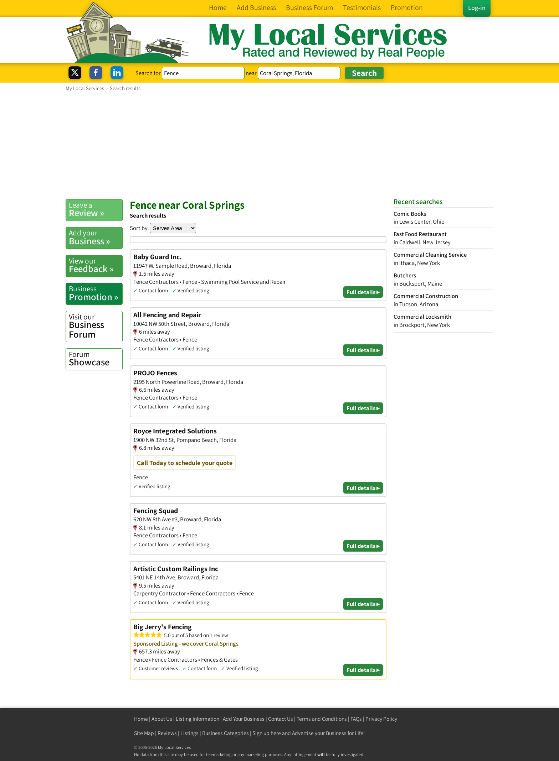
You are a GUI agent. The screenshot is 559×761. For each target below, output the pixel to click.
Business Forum (95, 326)
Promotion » (95, 293)
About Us (162, 718)
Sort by (139, 228)
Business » (95, 237)
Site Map (144, 733)
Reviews (167, 733)
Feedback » (95, 265)
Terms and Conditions (322, 718)
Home (141, 718)
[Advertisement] (279, 145)
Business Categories (225, 733)
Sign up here (266, 733)
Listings (189, 733)
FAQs (356, 718)
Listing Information (197, 718)
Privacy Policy (381, 718)
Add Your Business (244, 718)
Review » (95, 209)
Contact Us (280, 718)
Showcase (95, 358)
